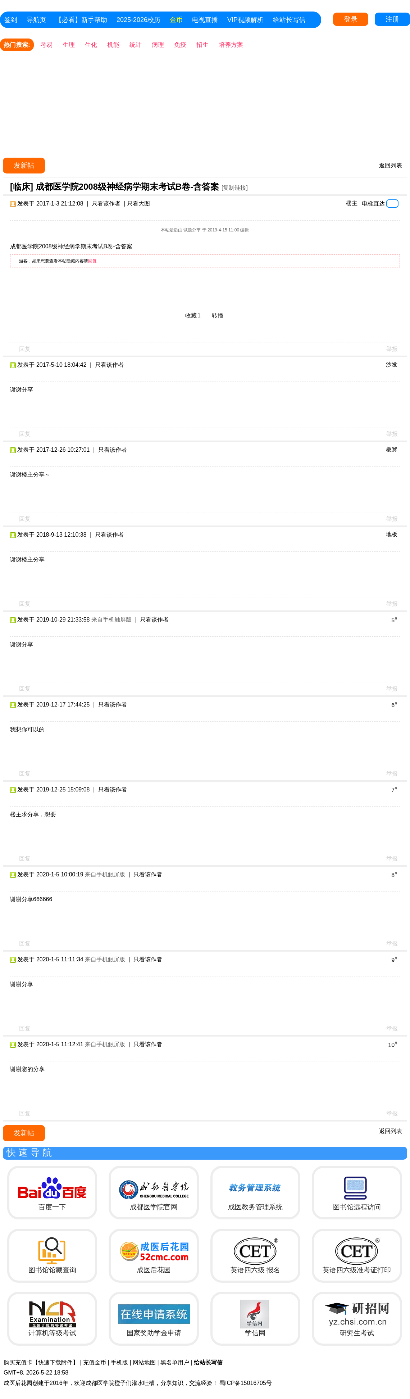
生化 (91, 44)
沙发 (391, 364)
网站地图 (144, 1362)
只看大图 (138, 203)
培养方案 (231, 44)
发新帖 (24, 165)
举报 (392, 349)
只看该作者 (106, 203)
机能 (113, 44)
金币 (176, 19)
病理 (158, 44)
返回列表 (390, 165)
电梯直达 (373, 203)
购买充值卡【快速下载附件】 (41, 1362)
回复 (92, 260)
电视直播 (205, 19)
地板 (391, 534)
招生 (202, 44)
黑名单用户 (174, 1362)
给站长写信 (289, 19)
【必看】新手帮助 (81, 19)
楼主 (351, 203)
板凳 (391, 449)
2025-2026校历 (138, 19)
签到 (10, 19)
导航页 (36, 19)
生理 (69, 44)
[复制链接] (235, 188)
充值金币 (94, 1362)
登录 (350, 19)
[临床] (21, 186)
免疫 (180, 44)
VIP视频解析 (245, 19)
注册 (392, 19)
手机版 (119, 1362)
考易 (46, 44)
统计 (135, 44)
